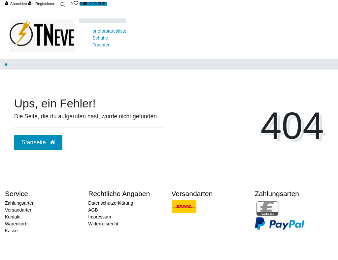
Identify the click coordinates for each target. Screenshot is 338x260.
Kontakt (12, 216)
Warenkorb (16, 223)
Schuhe (100, 38)
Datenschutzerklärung (110, 203)
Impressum (99, 216)
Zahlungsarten (20, 203)
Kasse (11, 230)
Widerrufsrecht (103, 223)
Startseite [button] (38, 142)
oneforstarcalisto (109, 31)
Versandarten (18, 210)
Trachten (101, 44)
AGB (93, 210)
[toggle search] (63, 5)
